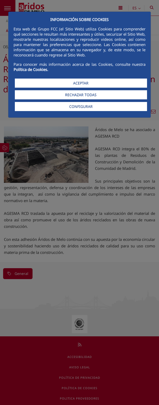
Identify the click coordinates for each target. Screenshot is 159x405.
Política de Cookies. (31, 69)
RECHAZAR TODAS (81, 94)
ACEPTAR (80, 83)
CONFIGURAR (81, 106)
